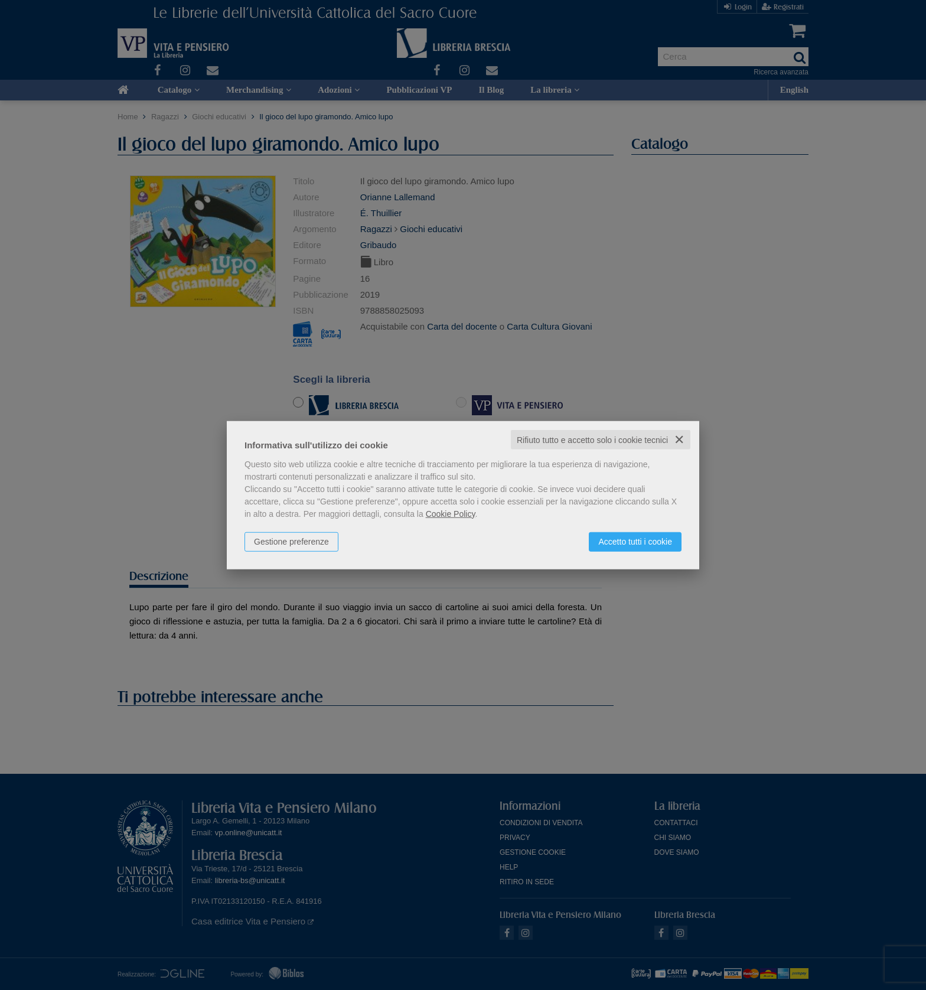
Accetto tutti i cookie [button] (635, 541)
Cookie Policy (450, 513)
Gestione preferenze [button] (291, 541)
